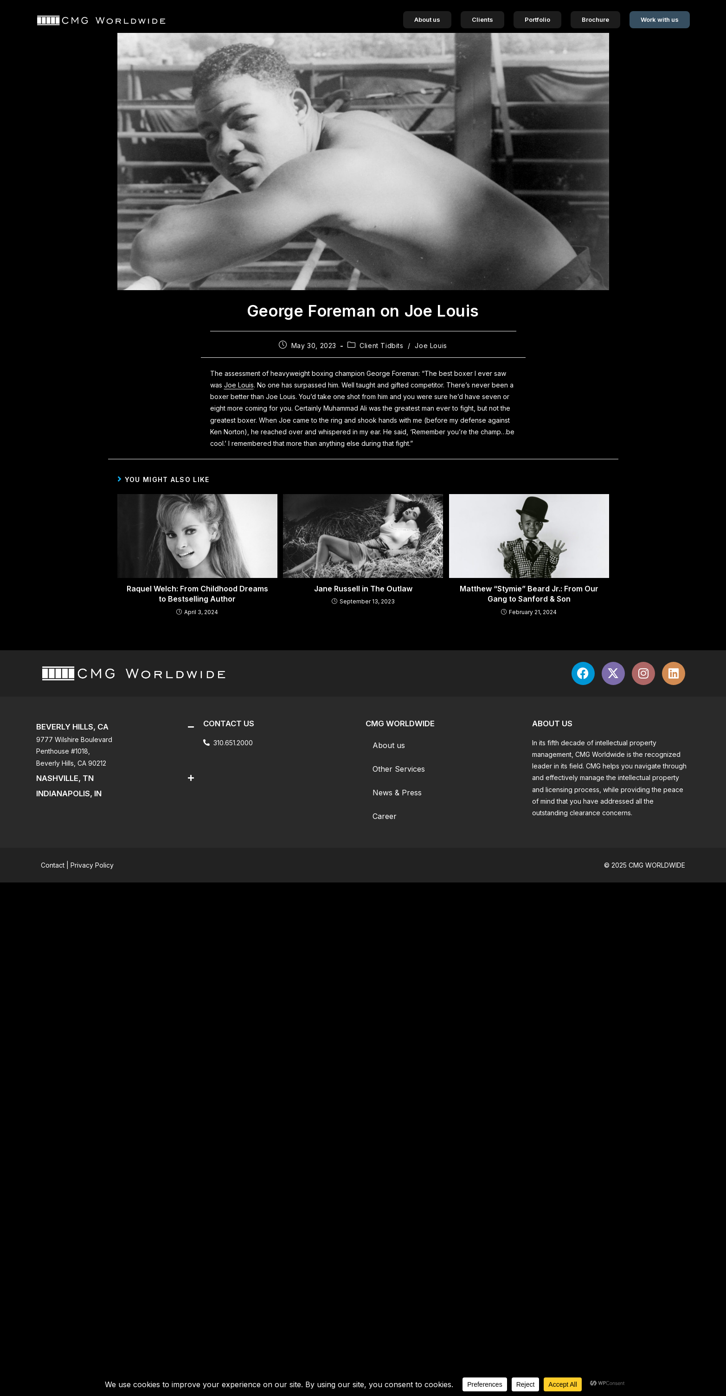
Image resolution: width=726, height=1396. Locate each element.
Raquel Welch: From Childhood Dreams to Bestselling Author (197, 593)
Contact (52, 865)
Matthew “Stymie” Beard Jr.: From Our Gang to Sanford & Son (529, 593)
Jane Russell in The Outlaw (363, 588)
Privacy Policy (92, 865)
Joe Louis (431, 345)
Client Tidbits (381, 345)
